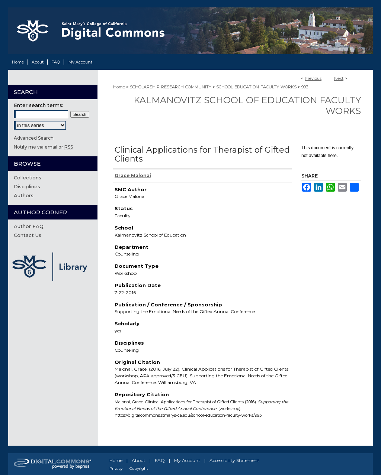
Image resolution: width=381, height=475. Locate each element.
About (138, 460)
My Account (187, 460)
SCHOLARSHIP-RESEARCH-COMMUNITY (170, 87)
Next (338, 78)
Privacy (115, 468)
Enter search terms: (38, 105)
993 (304, 87)
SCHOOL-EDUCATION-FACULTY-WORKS (256, 87)
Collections (27, 177)
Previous (313, 78)
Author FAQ (29, 226)
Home (119, 87)
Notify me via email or (43, 147)
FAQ (160, 460)
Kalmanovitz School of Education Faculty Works (247, 105)
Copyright (138, 468)
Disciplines (27, 186)
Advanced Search (34, 138)
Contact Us (27, 235)
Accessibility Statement (234, 460)
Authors (23, 195)
